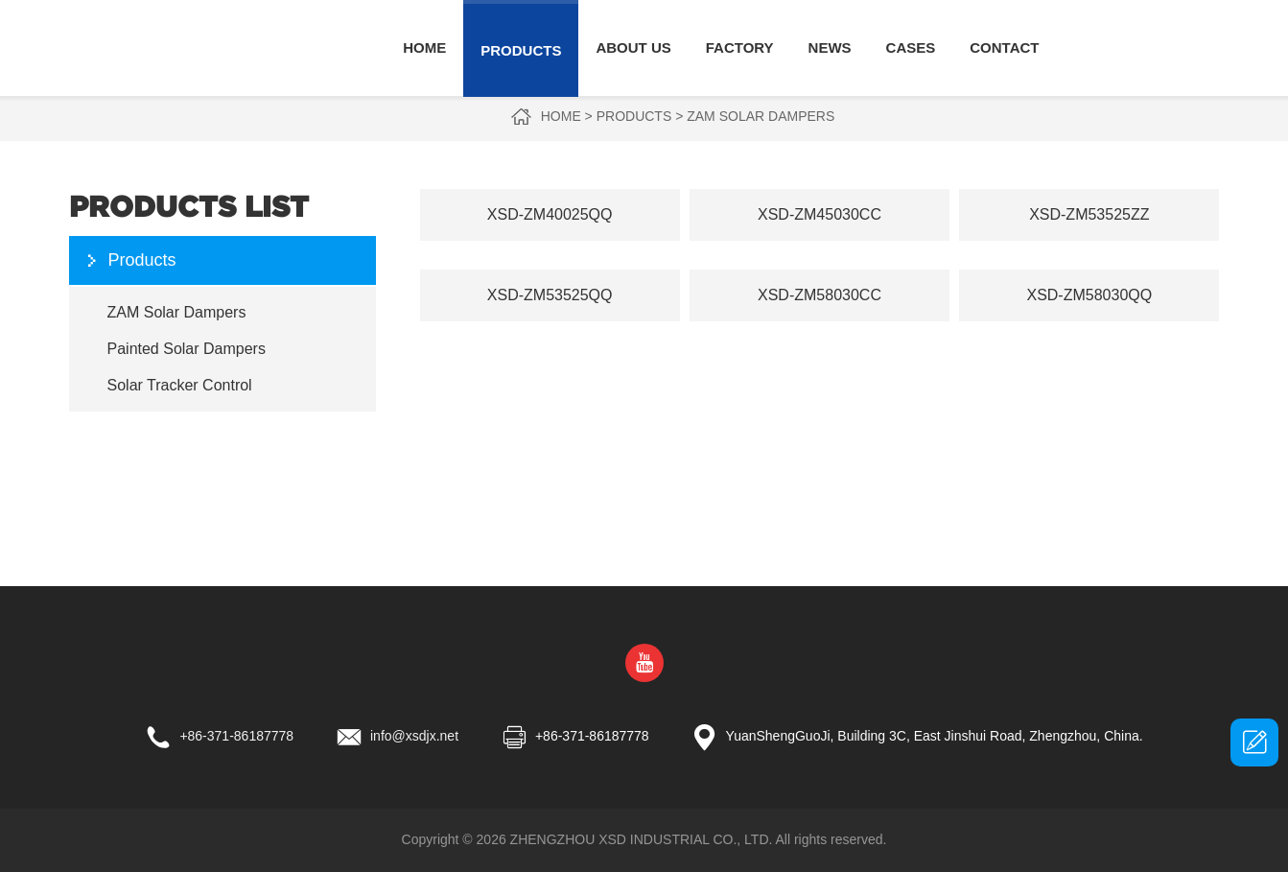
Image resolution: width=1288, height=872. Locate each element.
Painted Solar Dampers (186, 349)
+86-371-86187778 (236, 735)
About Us (633, 47)
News (830, 47)
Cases (911, 47)
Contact (1004, 47)
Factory (740, 47)
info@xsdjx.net (414, 735)
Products (520, 50)
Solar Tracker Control (179, 385)
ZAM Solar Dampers (760, 116)
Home (424, 47)
